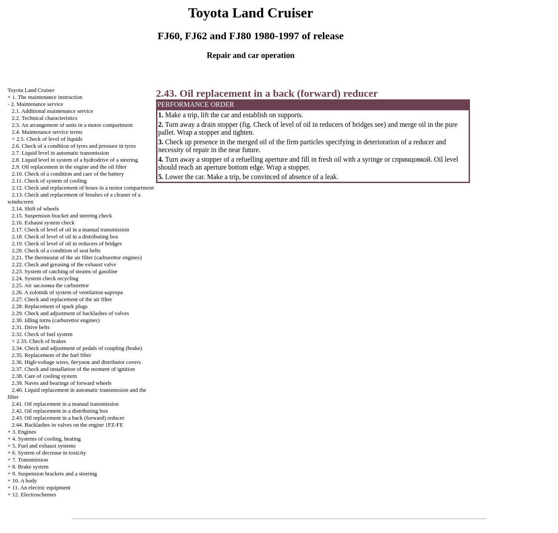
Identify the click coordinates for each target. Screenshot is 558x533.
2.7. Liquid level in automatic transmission (60, 152)
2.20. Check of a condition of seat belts (56, 250)
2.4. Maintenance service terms (47, 132)
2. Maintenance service (37, 104)
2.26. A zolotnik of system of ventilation (67, 292)
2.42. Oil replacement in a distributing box (60, 410)
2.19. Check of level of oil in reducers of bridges (67, 243)
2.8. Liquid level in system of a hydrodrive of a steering (75, 159)
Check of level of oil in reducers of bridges (313, 124)
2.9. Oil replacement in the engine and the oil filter (69, 166)
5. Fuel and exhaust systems (44, 445)
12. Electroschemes (34, 494)
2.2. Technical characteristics (44, 118)
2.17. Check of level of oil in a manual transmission (70, 229)
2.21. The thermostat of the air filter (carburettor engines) (77, 257)
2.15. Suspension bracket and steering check (62, 215)
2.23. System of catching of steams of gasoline (64, 271)
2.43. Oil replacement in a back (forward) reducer (68, 417)
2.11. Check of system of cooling (49, 180)
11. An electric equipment (41, 487)
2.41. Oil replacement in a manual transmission (65, 404)
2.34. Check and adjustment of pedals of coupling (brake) (77, 348)
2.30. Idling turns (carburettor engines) (55, 320)
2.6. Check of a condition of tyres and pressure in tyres (74, 146)
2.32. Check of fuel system (42, 334)
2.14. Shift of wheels (35, 208)
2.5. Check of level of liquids (49, 139)
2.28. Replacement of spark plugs (50, 306)
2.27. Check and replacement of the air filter (62, 299)
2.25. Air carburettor (50, 285)
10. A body (24, 480)
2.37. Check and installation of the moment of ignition (73, 369)
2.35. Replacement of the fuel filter (51, 355)
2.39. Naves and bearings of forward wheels (62, 383)
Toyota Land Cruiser (30, 90)
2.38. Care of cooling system (44, 376)
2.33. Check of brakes (41, 341)
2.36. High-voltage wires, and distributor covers (76, 362)
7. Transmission (30, 459)
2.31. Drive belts (31, 327)
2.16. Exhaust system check (43, 222)
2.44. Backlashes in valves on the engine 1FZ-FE (67, 424)
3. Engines (24, 431)
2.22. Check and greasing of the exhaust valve (64, 264)
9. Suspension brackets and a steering (54, 473)
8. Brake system (30, 466)
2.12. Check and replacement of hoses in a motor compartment (83, 187)
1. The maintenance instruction (47, 97)
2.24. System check (45, 278)
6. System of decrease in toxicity (49, 452)
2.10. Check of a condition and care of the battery (68, 173)
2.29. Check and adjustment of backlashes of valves (70, 313)
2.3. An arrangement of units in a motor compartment (72, 125)
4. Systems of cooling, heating (46, 438)
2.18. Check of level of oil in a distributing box (65, 236)
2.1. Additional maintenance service (52, 111)
